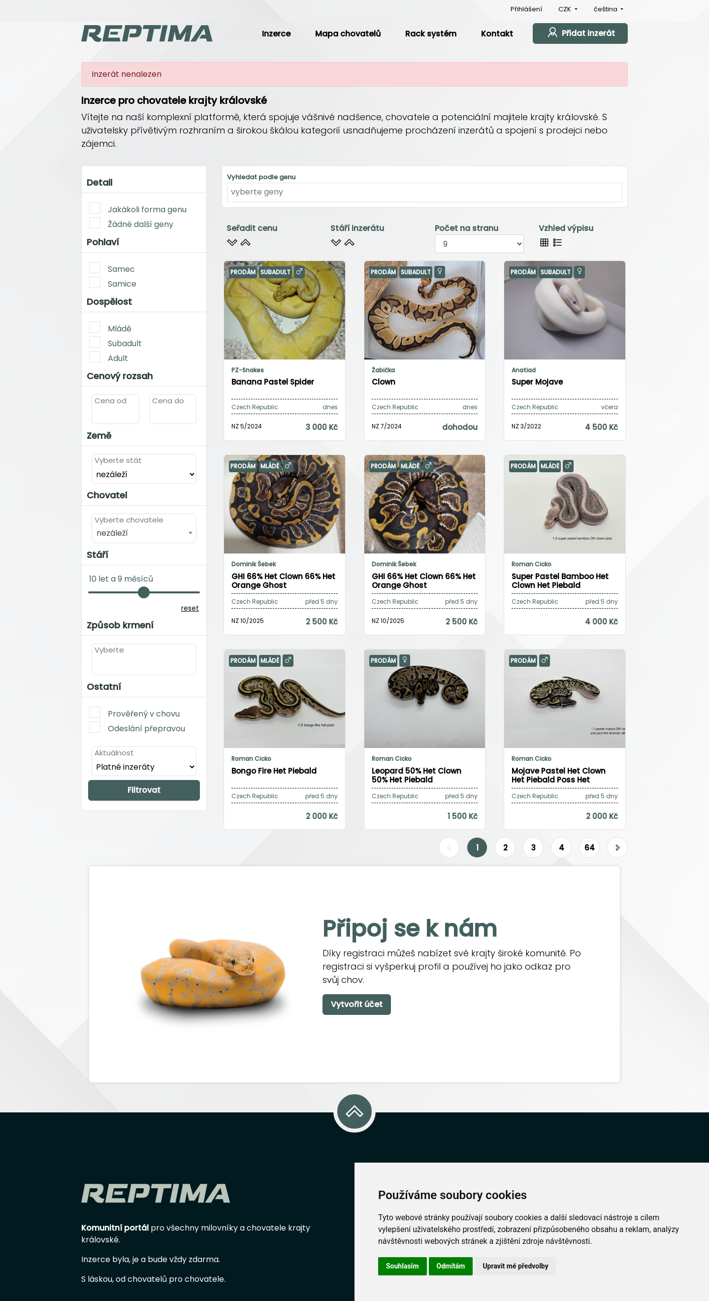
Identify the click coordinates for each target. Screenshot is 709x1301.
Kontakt (497, 33)
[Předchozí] (449, 848)
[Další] (617, 848)
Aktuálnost (114, 753)
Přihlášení (526, 9)
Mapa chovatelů (348, 33)
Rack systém (430, 33)
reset (190, 608)
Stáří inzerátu (357, 228)
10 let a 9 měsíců (121, 579)
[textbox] (97, 664)
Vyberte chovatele (129, 520)
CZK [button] (565, 9)
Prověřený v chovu (134, 713)
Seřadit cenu (251, 228)
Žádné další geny (131, 223)
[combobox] (144, 533)
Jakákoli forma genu (138, 208)
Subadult (115, 342)
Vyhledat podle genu (261, 177)
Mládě (110, 328)
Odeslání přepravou (137, 727)
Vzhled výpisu (566, 228)
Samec (112, 268)
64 (589, 848)
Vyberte (109, 650)
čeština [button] (606, 9)
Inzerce (276, 33)
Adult (108, 357)
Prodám (243, 272)
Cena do (168, 400)
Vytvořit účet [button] (357, 1004)
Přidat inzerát (580, 32)
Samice (112, 283)
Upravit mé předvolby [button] (515, 1266)
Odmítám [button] (451, 1266)
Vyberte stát (118, 460)
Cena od (111, 400)
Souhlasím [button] (402, 1266)
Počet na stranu (466, 228)
